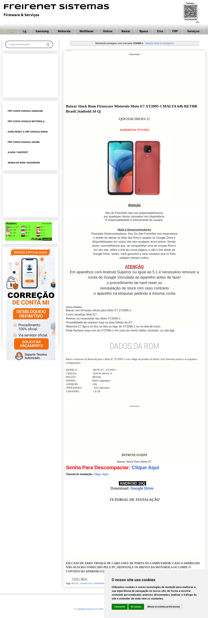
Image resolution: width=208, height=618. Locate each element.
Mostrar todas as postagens (159, 43)
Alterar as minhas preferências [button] (163, 606)
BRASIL (75, 583)
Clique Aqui (145, 467)
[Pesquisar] (47, 44)
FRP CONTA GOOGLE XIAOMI (24, 142)
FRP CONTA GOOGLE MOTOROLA (26, 121)
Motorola (64, 31)
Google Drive (141, 488)
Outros (107, 31)
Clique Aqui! (101, 474)
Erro (160, 31)
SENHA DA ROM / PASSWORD (24, 162)
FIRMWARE (99, 583)
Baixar (126, 31)
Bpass (144, 31)
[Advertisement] (134, 78)
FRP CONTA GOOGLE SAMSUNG (25, 111)
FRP (175, 31)
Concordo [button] (119, 606)
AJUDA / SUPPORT (18, 152)
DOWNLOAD (86, 583)
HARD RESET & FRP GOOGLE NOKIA (28, 131)
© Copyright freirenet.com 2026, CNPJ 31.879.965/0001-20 (101, 609)
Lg (24, 31)
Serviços (193, 31)
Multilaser (87, 31)
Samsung (42, 31)
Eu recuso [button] (136, 606)
